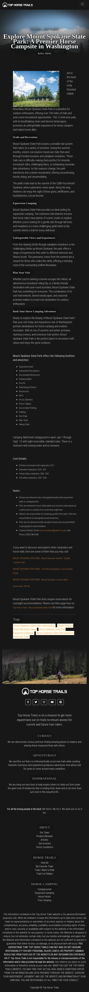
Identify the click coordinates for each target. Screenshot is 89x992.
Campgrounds (44, 889)
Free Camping (44, 900)
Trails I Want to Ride (44, 870)
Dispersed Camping (44, 892)
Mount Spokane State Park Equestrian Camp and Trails (43, 635)
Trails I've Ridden (44, 873)
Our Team (44, 832)
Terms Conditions (44, 847)
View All (44, 862)
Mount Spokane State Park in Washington (34, 625)
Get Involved (45, 843)
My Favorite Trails (44, 866)
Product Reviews (44, 836)
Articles (44, 839)
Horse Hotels (44, 896)
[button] (28, 702)
